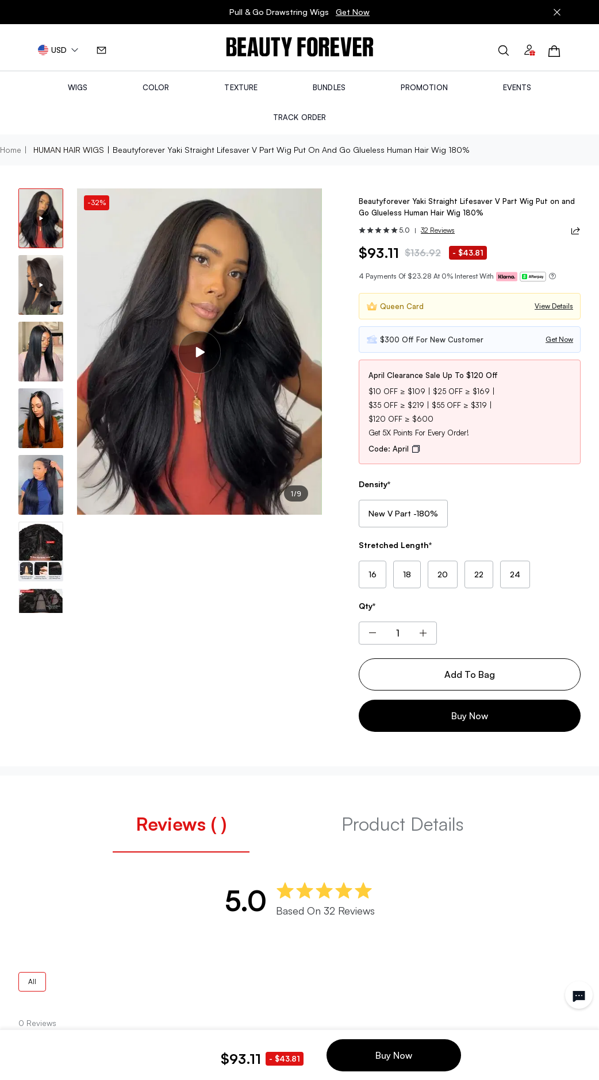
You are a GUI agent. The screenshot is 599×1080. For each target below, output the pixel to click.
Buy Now (469, 716)
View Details (554, 306)
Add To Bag (469, 674)
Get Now (353, 12)
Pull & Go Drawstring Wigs (299, 12)
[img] (300, 47)
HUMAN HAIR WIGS (68, 150)
